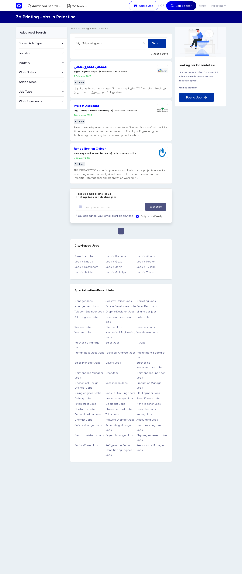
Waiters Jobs (82, 327)
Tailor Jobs (112, 414)
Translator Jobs (146, 409)
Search (157, 43)
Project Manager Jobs (119, 435)
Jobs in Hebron (146, 261)
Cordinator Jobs (84, 409)
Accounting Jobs (147, 419)
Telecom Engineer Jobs (89, 311)
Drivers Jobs (113, 362)
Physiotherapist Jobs (118, 409)
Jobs (72, 28)
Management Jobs (86, 306)
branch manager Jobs (119, 398)
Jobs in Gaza (113, 261)
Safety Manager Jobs (88, 424)
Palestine (217, 5)
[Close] (144, 43)
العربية (203, 5)
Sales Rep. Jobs (147, 306)
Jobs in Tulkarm (146, 266)
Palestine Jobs (83, 256)
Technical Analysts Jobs (120, 352)
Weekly (156, 216)
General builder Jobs (87, 414)
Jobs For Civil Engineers (120, 392)
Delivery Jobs (82, 398)
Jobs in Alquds (146, 256)
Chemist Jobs (83, 419)
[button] (44, 6)
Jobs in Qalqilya (115, 272)
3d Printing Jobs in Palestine (93, 28)
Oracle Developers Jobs (120, 306)
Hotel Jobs (143, 316)
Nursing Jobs (145, 414)
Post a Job (196, 97)
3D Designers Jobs (86, 316)
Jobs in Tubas (145, 272)
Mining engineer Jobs (87, 392)
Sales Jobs (112, 342)
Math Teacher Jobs (149, 403)
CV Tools (77, 6)
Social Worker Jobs (86, 445)
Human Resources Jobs (89, 352)
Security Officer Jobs (118, 300)
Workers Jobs (82, 332)
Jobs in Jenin (113, 266)
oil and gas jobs (147, 311)
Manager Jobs (83, 300)
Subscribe (156, 206)
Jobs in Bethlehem (86, 266)
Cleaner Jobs (114, 327)
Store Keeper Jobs (148, 398)
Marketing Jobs (146, 300)
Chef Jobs (112, 372)
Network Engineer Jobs (119, 419)
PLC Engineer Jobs (148, 392)
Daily (143, 216)
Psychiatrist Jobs (85, 403)
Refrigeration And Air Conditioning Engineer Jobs (119, 450)
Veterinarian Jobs (116, 382)
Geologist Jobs (115, 403)
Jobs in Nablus (83, 261)
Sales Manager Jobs (87, 362)
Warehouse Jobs (147, 332)
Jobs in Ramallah (116, 256)
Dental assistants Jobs (89, 435)
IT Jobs (141, 342)
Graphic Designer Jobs (119, 311)
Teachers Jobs (146, 327)
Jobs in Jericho (84, 272)
